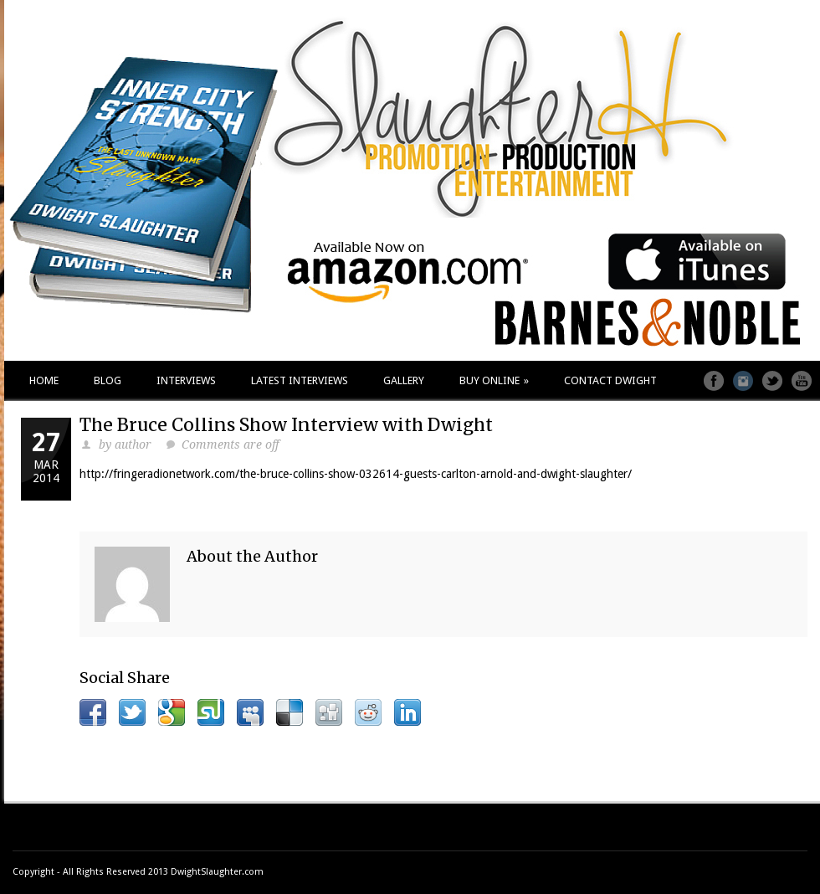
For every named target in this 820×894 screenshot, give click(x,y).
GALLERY (403, 380)
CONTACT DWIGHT (610, 380)
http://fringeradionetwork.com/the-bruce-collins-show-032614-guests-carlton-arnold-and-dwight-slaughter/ (355, 473)
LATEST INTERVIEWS (299, 380)
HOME (44, 380)
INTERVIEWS (186, 380)
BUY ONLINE (494, 380)
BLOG (107, 380)
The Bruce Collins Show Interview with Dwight (286, 425)
